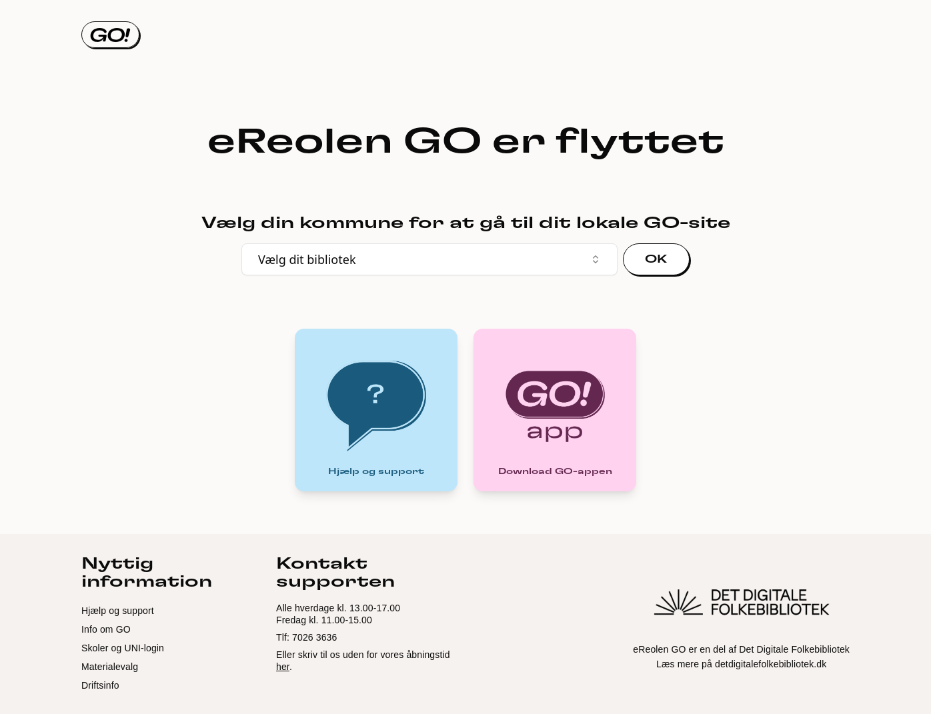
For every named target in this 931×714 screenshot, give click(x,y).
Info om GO (106, 629)
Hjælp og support (117, 610)
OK (656, 259)
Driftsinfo (100, 685)
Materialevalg (109, 666)
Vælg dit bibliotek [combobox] (429, 259)
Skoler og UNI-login (122, 648)
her (282, 666)
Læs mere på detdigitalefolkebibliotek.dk (741, 664)
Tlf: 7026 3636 (306, 637)
